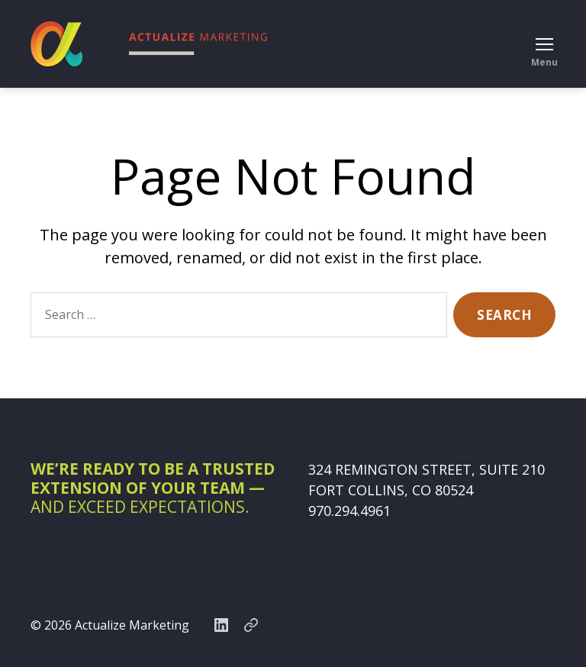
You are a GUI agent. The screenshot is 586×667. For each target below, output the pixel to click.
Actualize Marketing (132, 625)
